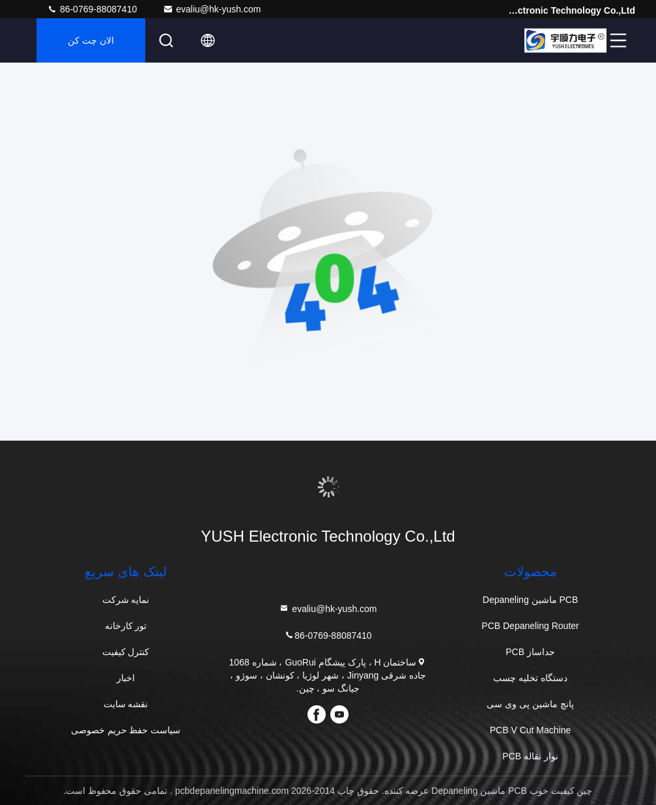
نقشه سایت (126, 704)
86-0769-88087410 (92, 9)
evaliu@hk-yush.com (212, 9)
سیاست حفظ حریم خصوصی (126, 730)
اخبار (126, 678)
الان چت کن (91, 40)
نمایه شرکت (126, 599)
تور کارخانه (126, 626)
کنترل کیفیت (126, 652)
